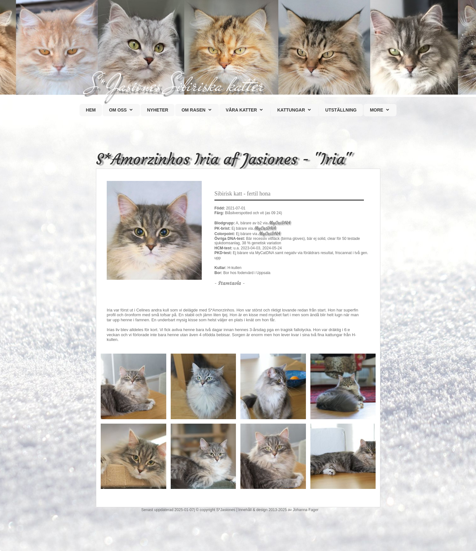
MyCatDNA (279, 223)
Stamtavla (230, 283)
